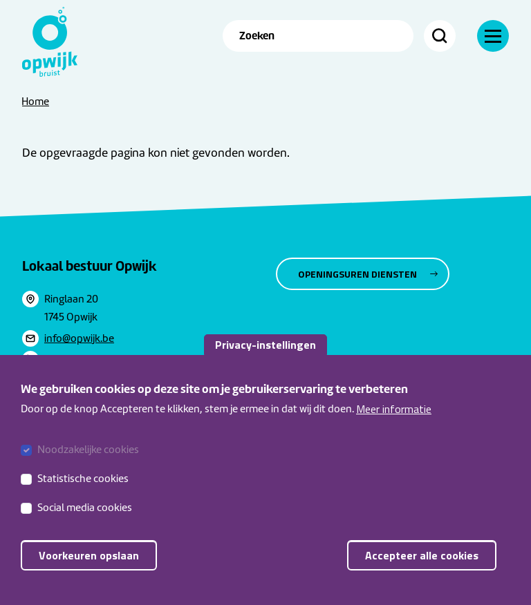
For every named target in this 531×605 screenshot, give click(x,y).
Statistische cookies (83, 490)
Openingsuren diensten (357, 274)
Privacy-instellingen (265, 355)
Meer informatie (393, 420)
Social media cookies (84, 519)
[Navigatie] (493, 36)
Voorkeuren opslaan (89, 566)
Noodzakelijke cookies (88, 461)
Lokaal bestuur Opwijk (89, 266)
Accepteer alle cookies (421, 566)
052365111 (67, 359)
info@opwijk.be (79, 338)
